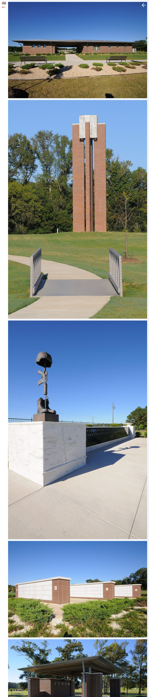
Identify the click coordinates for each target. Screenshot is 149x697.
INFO (4, 7)
